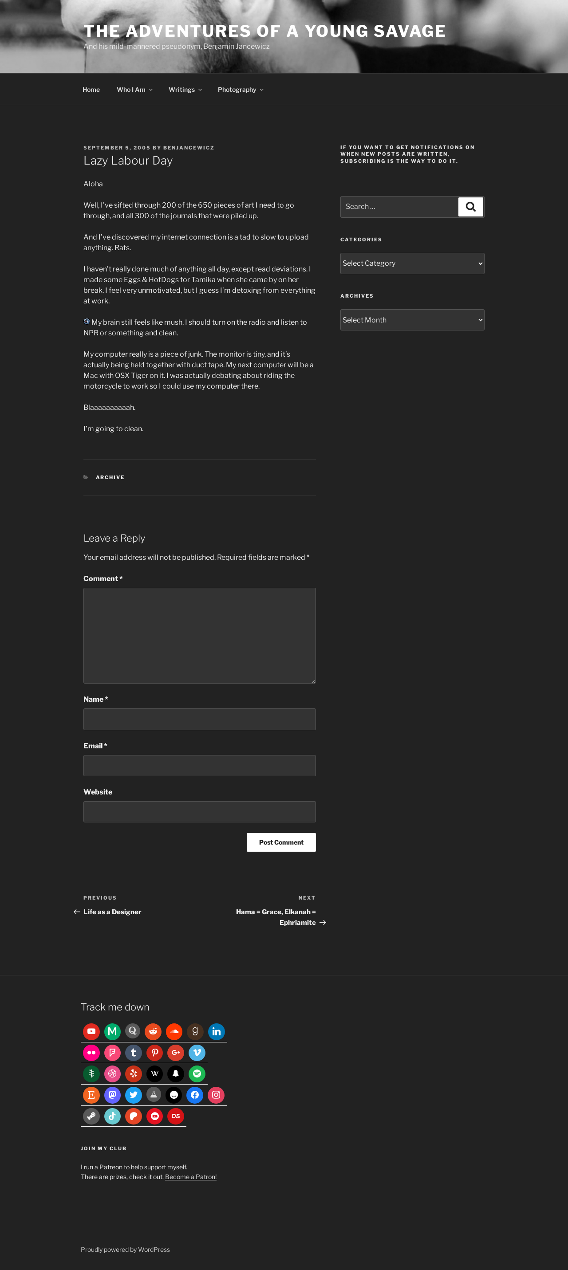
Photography (241, 89)
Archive (110, 477)
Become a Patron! (191, 1176)
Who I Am (135, 89)
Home (91, 89)
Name (95, 699)
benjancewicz (189, 148)
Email (95, 746)
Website (97, 792)
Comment (103, 578)
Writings (186, 89)
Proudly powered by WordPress (125, 1249)
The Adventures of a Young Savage (265, 31)
